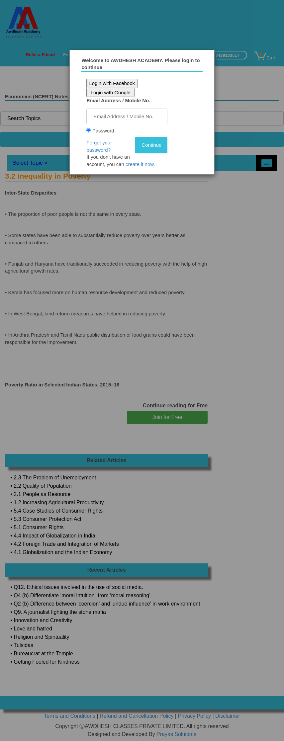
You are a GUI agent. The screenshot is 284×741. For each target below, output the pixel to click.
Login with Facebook (113, 83)
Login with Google (111, 92)
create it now (141, 164)
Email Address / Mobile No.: (120, 100)
